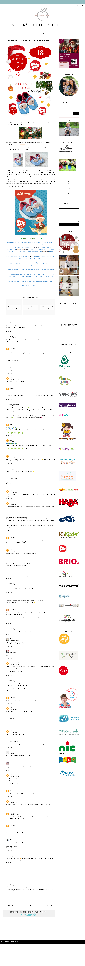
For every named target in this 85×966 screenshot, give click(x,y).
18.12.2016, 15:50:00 (11, 653)
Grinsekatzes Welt (14, 663)
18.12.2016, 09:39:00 (14, 457)
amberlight (12, 762)
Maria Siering (13, 513)
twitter (18, 249)
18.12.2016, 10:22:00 (14, 504)
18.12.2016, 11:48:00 (14, 551)
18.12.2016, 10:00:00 (11, 480)
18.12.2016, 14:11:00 (14, 610)
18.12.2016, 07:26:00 (11, 368)
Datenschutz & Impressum (9, 5)
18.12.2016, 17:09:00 (14, 664)
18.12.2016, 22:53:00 (14, 827)
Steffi (11, 708)
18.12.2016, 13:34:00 (11, 584)
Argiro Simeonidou (15, 790)
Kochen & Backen (57, 2)
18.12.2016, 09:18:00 (14, 426)
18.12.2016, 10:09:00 (14, 492)
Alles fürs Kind (42, 2)
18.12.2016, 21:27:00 (14, 776)
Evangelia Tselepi (14, 404)
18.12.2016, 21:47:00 (14, 802)
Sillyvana (12, 455)
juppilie (11, 503)
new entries (11, 905)
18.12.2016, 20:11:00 (14, 753)
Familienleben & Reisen (74, 2)
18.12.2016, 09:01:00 (11, 405)
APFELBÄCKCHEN (36, 247)
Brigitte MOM (45, 251)
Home (3, 2)
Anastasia (12, 572)
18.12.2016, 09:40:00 (11, 469)
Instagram (25, 249)
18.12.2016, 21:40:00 (14, 791)
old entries (50, 905)
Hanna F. (12, 801)
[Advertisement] (32, 898)
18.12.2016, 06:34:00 (11, 337)
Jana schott (12, 697)
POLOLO (31, 256)
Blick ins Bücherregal (25, 2)
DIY (11, 2)
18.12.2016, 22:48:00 (14, 814)
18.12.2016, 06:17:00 (11, 323)
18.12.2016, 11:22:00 (14, 539)
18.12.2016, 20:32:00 (14, 764)
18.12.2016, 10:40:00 (11, 515)
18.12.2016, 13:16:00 (11, 574)
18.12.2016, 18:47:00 (11, 720)
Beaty (11, 424)
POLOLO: (22, 144)
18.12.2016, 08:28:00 (14, 379)
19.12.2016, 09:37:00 (11, 856)
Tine (11, 839)
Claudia (11, 639)
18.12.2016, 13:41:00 (10, 598)
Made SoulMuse (79, 941)
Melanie (12, 560)
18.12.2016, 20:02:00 (11, 742)
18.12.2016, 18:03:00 (14, 709)
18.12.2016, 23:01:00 (14, 840)
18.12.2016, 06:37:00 (14, 350)
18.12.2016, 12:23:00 (11, 561)
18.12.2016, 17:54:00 (14, 698)
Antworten (9, 331)
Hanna (11, 752)
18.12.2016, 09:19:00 (14, 441)
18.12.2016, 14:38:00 (14, 640)
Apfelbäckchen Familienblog (42, 25)
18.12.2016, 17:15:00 (10, 681)
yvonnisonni (13, 609)
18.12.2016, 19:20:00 (14, 732)
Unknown (12, 348)
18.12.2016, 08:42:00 (14, 390)
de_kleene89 (13, 652)
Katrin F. (12, 388)
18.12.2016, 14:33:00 (11, 629)
